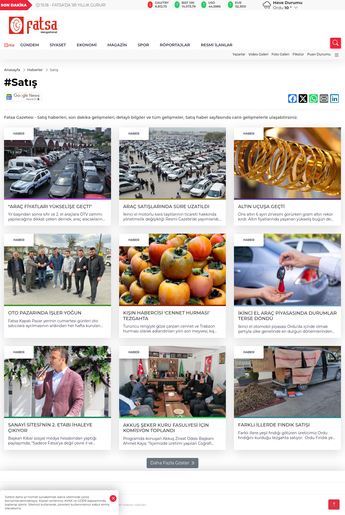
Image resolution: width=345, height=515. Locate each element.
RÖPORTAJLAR (175, 45)
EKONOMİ (87, 45)
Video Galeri (258, 54)
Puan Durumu (319, 54)
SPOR (143, 45)
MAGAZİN (117, 45)
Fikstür (298, 54)
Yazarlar (238, 54)
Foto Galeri (280, 54)
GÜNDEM (29, 45)
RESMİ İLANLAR (216, 45)
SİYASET (58, 45)
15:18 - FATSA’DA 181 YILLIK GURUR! (71, 5)
